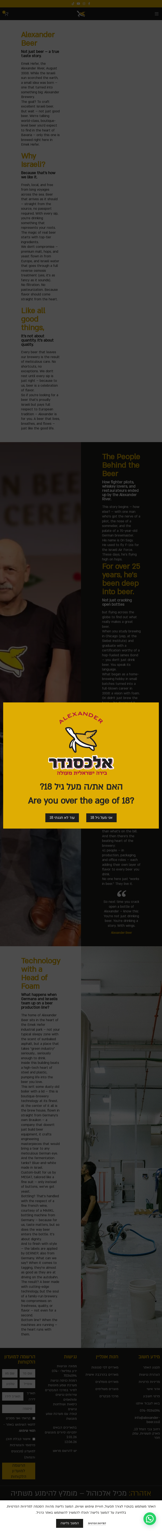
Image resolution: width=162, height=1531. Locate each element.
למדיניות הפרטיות (96, 1523)
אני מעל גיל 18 (101, 817)
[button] (149, 1518)
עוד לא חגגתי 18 (62, 817)
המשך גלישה (69, 1523)
